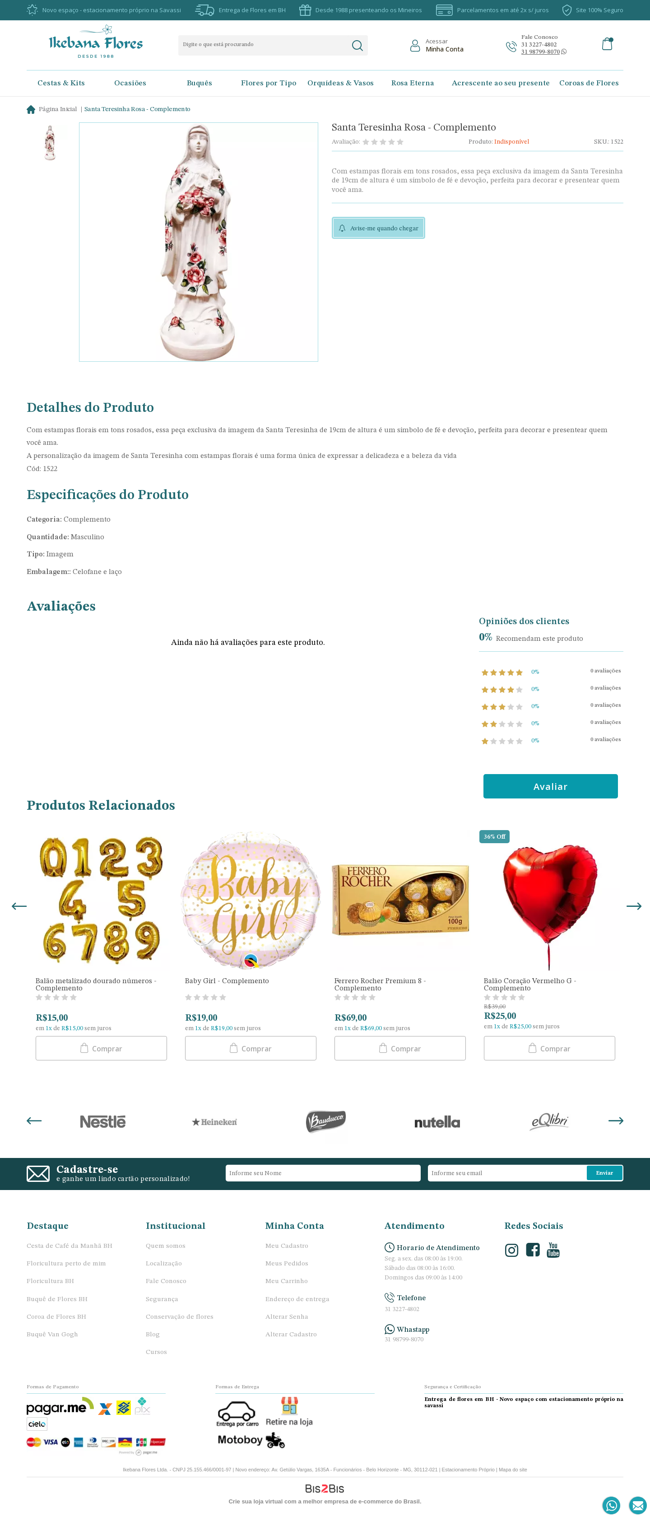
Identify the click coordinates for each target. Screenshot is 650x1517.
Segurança (162, 1299)
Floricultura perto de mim (66, 1263)
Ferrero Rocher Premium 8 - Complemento (380, 985)
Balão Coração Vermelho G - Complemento (530, 985)
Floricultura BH (50, 1281)
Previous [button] (17, 909)
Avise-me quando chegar (384, 228)
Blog (153, 1334)
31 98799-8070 (404, 1339)
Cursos (156, 1352)
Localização (164, 1263)
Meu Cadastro (286, 1246)
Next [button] (632, 909)
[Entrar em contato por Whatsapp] (611, 1506)
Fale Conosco (166, 1281)
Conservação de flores (180, 1317)
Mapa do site (513, 1469)
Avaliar (552, 786)
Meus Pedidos (286, 1263)
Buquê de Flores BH (57, 1299)
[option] (50, 144)
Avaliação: (346, 142)
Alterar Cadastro (291, 1334)
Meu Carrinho (286, 1281)
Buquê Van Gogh (52, 1334)
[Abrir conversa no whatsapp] (540, 52)
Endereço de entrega (297, 1299)
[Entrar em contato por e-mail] (636, 1506)
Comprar (106, 1049)
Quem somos (166, 1246)
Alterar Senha (286, 1317)
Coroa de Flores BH (56, 1317)
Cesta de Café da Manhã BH (69, 1246)
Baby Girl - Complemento (227, 981)
